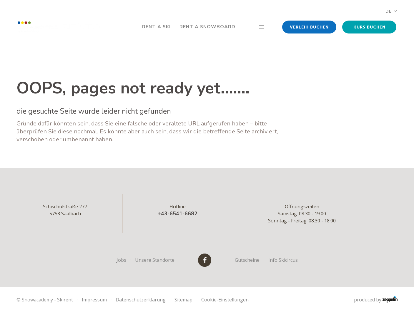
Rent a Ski (155, 27)
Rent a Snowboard (207, 27)
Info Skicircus (283, 260)
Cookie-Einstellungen (225, 299)
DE (390, 11)
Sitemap (183, 299)
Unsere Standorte (154, 260)
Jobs (121, 260)
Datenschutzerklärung (141, 299)
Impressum (94, 299)
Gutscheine (247, 260)
